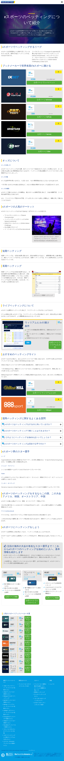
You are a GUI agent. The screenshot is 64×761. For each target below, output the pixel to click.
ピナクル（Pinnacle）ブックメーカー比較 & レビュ (9, 743)
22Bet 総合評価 (8, 574)
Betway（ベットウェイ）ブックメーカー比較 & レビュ (9, 706)
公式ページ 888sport (44, 410)
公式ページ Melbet (52, 598)
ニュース (52, 684)
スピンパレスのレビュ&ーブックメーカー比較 (9, 731)
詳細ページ (30, 75)
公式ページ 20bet (44, 151)
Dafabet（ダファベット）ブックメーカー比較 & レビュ (9, 712)
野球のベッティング (39, 692)
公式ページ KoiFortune (44, 100)
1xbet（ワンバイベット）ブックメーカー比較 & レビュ (9, 687)
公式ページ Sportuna (44, 134)
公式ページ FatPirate (44, 117)
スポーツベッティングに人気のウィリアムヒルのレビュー (9, 737)
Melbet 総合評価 (49, 574)
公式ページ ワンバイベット (44, 82)
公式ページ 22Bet (11, 597)
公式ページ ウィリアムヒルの (55, 344)
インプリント (32, 750)
